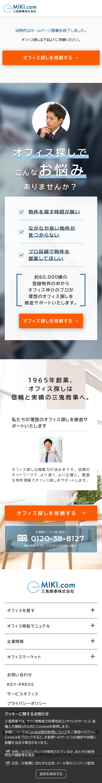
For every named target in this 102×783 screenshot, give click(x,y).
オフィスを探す (21, 610)
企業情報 (15, 641)
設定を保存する (51, 774)
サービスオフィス (23, 694)
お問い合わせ (19, 675)
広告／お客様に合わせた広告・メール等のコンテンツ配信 (53, 763)
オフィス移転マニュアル (28, 626)
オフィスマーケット (24, 657)
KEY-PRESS (20, 684)
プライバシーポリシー (26, 703)
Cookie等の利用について (47, 732)
